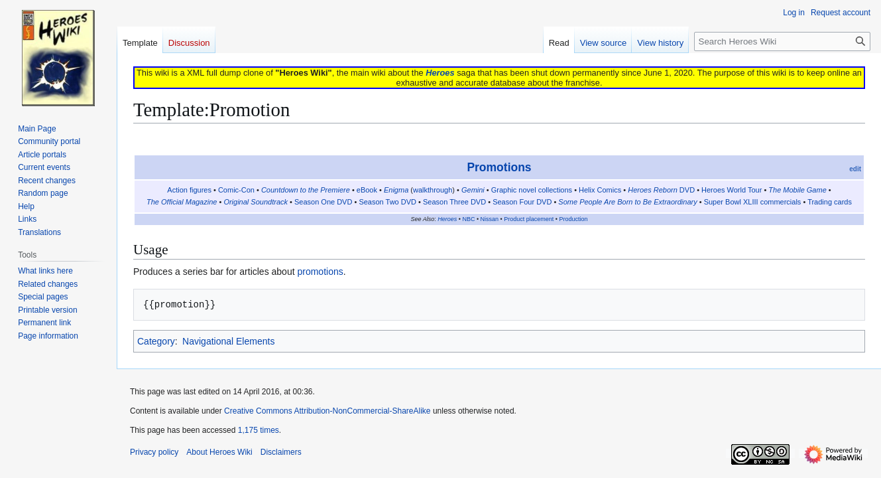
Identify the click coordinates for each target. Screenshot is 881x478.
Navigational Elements (228, 341)
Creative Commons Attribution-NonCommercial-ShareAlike (327, 411)
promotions (320, 271)
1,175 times (258, 430)
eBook (367, 190)
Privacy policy (154, 452)
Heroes (440, 73)
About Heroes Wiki (219, 452)
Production (573, 219)
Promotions (499, 167)
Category (156, 341)
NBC (468, 219)
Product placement (529, 219)
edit (855, 169)
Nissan (490, 219)
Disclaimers (281, 452)
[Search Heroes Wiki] (782, 41)
